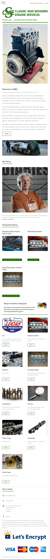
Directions (8, 511)
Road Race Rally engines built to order (11, 232)
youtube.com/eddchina (8, 219)
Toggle (3, 3)
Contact (46, 3)
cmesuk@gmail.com (10, 495)
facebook (8, 516)
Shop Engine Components (36, 3)
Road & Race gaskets (34, 231)
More (7, 133)
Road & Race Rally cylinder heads (11, 295)
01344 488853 (9, 500)
